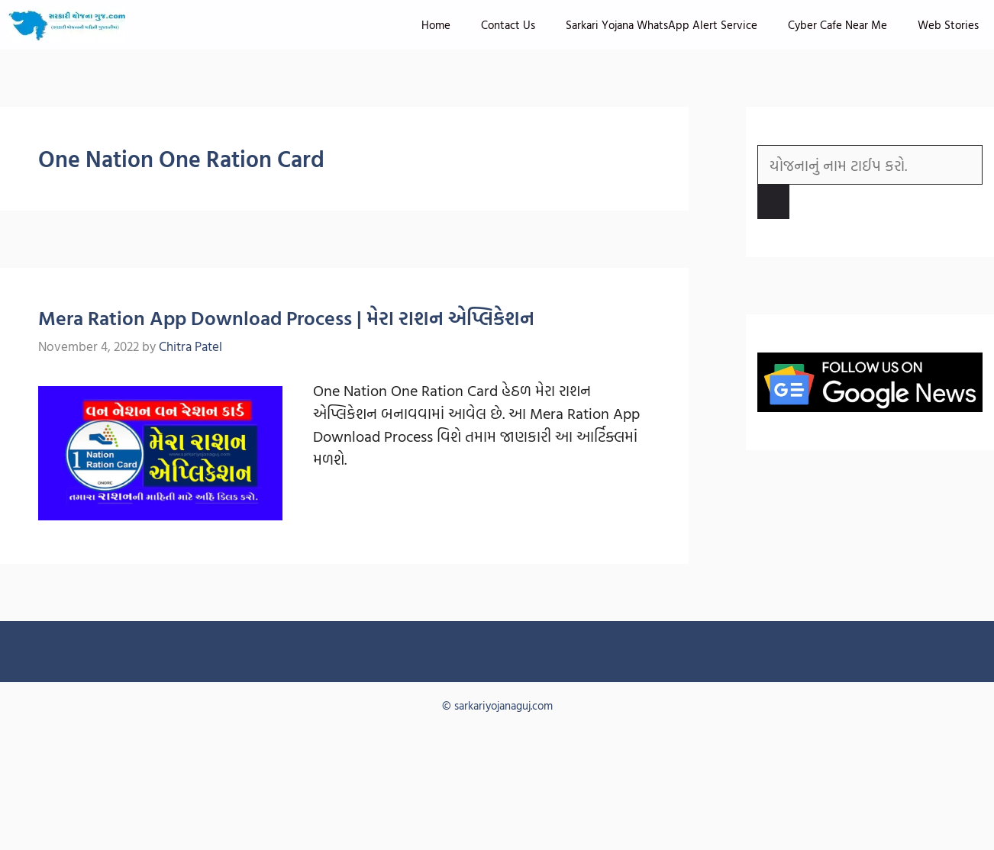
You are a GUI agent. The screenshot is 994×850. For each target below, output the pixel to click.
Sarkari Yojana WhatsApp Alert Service (661, 25)
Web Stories (948, 25)
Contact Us (508, 25)
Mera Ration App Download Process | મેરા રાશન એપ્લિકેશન (286, 318)
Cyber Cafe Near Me (837, 25)
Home (435, 25)
